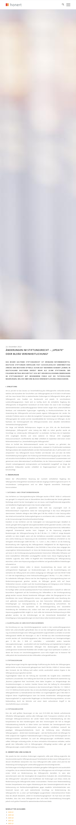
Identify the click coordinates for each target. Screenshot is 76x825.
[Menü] (67, 4)
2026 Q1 (11, 812)
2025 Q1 (11, 823)
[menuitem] (62, 4)
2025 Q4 (11, 815)
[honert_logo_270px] (31, 4)
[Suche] (62, 4)
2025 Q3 (11, 818)
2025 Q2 (11, 821)
